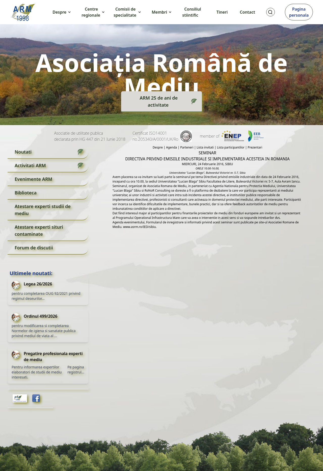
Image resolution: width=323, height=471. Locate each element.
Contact (247, 12)
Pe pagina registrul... (75, 369)
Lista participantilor (231, 147)
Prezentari (255, 147)
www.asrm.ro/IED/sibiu (139, 227)
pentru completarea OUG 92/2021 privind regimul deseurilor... (46, 296)
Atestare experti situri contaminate (39, 230)
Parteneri (186, 147)
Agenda (171, 147)
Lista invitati (205, 147)
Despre (158, 147)
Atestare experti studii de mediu (43, 209)
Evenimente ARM (33, 179)
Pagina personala (299, 12)
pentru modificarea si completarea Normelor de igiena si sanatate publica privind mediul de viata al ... (44, 330)
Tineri (222, 12)
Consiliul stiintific (191, 12)
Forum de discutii (34, 248)
